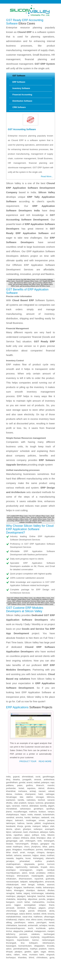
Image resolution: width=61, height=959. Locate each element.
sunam (40, 913)
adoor (9, 884)
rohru (32, 931)
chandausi (34, 767)
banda (29, 759)
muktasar (41, 910)
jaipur (27, 770)
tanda (9, 770)
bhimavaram (23, 811)
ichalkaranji (11, 855)
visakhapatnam (13, 799)
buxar (28, 794)
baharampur (48, 823)
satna (8, 890)
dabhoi (29, 732)
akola (51, 846)
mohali (9, 907)
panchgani (41, 858)
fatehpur (36, 753)
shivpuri (10, 896)
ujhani (17, 764)
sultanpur (38, 764)
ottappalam (39, 881)
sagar (43, 887)
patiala (29, 904)
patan (19, 721)
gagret (29, 939)
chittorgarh (30, 776)
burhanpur (11, 893)
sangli (22, 846)
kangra (17, 925)
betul (22, 901)
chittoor (50, 808)
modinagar (31, 756)
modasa (18, 729)
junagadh (27, 715)
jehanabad (25, 796)
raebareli (45, 753)
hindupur (10, 811)
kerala (51, 861)
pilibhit (38, 759)
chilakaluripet (12, 820)
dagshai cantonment (38, 945)
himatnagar (11, 732)
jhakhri (20, 936)
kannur (35, 875)
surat (37, 712)
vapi (52, 718)
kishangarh (49, 776)
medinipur (10, 831)
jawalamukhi (20, 934)
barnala (50, 910)
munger (30, 788)
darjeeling (21, 834)
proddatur (40, 808)
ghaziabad (49, 738)
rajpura (9, 913)
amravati (10, 843)
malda (38, 823)
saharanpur (25, 744)
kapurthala (30, 913)
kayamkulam (23, 875)
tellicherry (10, 869)
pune (8, 840)
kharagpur (19, 826)
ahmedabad (27, 712)
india (8, 712)
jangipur (50, 834)
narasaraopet (12, 817)
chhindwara (41, 893)
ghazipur (27, 764)
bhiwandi (42, 846)
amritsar (10, 904)
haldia (19, 829)
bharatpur (41, 773)
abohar (51, 907)
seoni (51, 945)
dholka (9, 738)
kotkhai (9, 954)
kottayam (33, 878)
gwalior (28, 887)
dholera (50, 724)
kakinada (34, 802)
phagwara (30, 910)
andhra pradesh (44, 796)
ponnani (23, 869)
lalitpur (45, 761)
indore (51, 884)
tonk (40, 776)
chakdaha (10, 834)
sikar (49, 773)
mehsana (22, 726)
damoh (39, 896)
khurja (20, 761)
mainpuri (36, 761)
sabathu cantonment (17, 942)
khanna (21, 910)
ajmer (8, 773)
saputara (31, 724)
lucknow (39, 738)
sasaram (27, 791)
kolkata (40, 820)
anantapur (11, 805)
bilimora (50, 732)
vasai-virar (27, 852)
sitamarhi (50, 794)
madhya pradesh (38, 884)
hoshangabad (47, 899)
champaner (30, 729)
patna (51, 782)
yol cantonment (37, 922)
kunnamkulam (25, 881)
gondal (22, 718)
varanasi (16, 741)
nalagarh (50, 922)
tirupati (44, 802)
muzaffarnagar (20, 747)
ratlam (17, 890)
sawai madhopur (14, 782)
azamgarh (49, 764)
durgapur (18, 823)
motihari (50, 791)
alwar (32, 773)
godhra (29, 721)
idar (21, 732)
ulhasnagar (49, 852)
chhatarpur (29, 896)
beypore (10, 875)
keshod (41, 735)
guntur (41, 799)
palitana (10, 721)
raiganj (26, 829)
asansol (50, 820)
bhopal (9, 887)
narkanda (18, 954)
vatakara (35, 869)
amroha (19, 753)
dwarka (16, 715)
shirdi (43, 849)
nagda (34, 901)
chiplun (21, 855)
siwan (42, 791)
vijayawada (29, 799)
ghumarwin (11, 931)
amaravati (49, 817)
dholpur (34, 779)
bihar (44, 782)
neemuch (22, 899)
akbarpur (44, 767)
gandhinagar (48, 712)
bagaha (19, 794)
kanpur (31, 738)
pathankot (30, 907)
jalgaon (42, 843)
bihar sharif (12, 788)
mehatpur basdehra (44, 925)
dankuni (41, 826)
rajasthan (18, 770)
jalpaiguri (21, 831)
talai (8, 948)
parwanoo (22, 928)
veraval (37, 715)
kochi (30, 864)
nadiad (37, 718)
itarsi (8, 901)
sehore (15, 901)
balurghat (31, 831)
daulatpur (50, 939)
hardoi (27, 753)
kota (43, 770)
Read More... (47, 176)
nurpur (9, 925)
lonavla (51, 849)
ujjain (36, 887)
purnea (39, 785)
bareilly (43, 741)
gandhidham (12, 718)
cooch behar (23, 837)
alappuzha (18, 866)
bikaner (50, 770)
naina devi (48, 951)
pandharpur (19, 858)
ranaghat (10, 829)
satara (31, 858)
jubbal (22, 951)
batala (19, 907)
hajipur (35, 791)
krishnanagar (37, 829)
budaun (42, 747)
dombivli (21, 843)
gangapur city (47, 779)
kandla (21, 735)
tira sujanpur (47, 928)
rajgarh (19, 945)
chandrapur (49, 855)
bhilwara (25, 773)
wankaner (10, 735)
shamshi (10, 928)
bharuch (40, 721)
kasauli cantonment (15, 939)
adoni (24, 808)
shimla (18, 916)
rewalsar (43, 948)
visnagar (40, 732)
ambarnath (33, 861)
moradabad (11, 744)
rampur (51, 747)
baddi (44, 916)
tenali (31, 808)
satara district (25, 849)
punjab (42, 901)
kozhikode (41, 864)
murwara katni (36, 890)
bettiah (9, 791)
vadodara (31, 735)
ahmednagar (12, 849)
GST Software (19, 76)
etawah (37, 750)
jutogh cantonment (20, 948)
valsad (51, 726)
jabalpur (18, 887)
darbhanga (49, 785)
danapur (50, 788)
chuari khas (38, 939)
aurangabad (29, 840)
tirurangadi (11, 878)
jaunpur (50, 756)
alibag (9, 858)
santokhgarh (28, 925)
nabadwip (49, 829)
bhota (30, 951)
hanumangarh (21, 779)
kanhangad (49, 869)
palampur (10, 945)
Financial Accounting (22, 95)
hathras (20, 759)
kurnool (50, 799)
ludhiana (50, 901)
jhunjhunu (36, 782)
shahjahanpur (12, 750)
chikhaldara (11, 861)
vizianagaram (26, 805)
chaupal (34, 948)
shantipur (30, 826)
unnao (42, 756)
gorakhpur (38, 744)
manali (34, 928)
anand (29, 718)
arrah (22, 788)
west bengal (27, 820)
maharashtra (38, 837)
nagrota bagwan (46, 931)
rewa (24, 890)
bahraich (19, 756)
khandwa (22, 893)
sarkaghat (10, 936)
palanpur (45, 718)
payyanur (24, 872)
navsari (42, 726)
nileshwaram (48, 878)
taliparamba (11, 872)
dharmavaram (25, 814)
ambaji (33, 726)
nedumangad (48, 875)
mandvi (50, 721)
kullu (8, 922)
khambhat (10, 726)
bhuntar (35, 936)
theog (51, 936)
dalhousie (23, 931)
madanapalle (37, 811)
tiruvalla (50, 881)
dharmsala (34, 916)
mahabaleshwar (13, 852)
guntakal (50, 811)
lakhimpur (10, 759)
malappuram (40, 866)
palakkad (28, 866)
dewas (51, 887)
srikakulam (11, 814)
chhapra (40, 788)
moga (41, 907)
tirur (22, 878)
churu (27, 782)
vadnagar (50, 729)
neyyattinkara (48, 872)
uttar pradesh (20, 738)
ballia (51, 767)
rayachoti (38, 814)
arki (25, 945)
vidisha (19, 896)
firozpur (18, 913)
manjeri (50, 866)
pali (21, 776)
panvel (31, 846)
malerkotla (11, 910)
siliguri (9, 823)
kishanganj (38, 794)
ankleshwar (49, 715)
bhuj (8, 715)
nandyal (50, 805)
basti (25, 767)
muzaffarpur (28, 785)
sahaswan (17, 767)
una (52, 919)
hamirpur (16, 922)
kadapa (9, 802)
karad (51, 858)
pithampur (34, 899)
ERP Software (19, 82)
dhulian (50, 826)
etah (52, 761)
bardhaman (28, 823)
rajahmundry (21, 802)
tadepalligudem (36, 817)
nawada (10, 794)
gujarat (16, 712)
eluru (52, 802)
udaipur (16, 773)
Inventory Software (21, 88)
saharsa (17, 791)
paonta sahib (20, 919)
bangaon (10, 837)
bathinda (38, 904)
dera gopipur (48, 934)
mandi (9, 919)
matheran (38, 852)
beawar (9, 779)
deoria (9, 764)
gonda (28, 761)
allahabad (33, 741)
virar (28, 855)
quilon (51, 864)
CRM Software (19, 107)
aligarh (51, 741)
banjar (38, 951)
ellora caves (36, 855)
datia (28, 901)
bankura (50, 831)
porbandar (11, 724)
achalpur (43, 861)
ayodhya (50, 744)
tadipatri (24, 817)
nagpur (17, 840)
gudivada (50, 814)
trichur (9, 866)
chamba (45, 919)
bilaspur (25, 922)
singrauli (50, 890)
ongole (39, 805)
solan (25, 916)
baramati (22, 861)
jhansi (9, 747)
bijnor (8, 767)
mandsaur (49, 896)
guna (52, 893)
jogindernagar (34, 934)
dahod (41, 724)
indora (27, 936)
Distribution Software (22, 101)
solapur (42, 840)
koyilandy (35, 872)
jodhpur (35, 770)
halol (40, 729)
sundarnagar (34, 919)
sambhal (10, 753)
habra (9, 826)
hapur (23, 750)
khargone (10, 899)
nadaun (44, 936)
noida (30, 750)
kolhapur (32, 843)
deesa (9, 729)
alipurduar (32, 834)
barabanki (10, 761)
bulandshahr (48, 750)
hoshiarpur (49, 904)
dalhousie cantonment (42, 942)
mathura (33, 747)
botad (21, 724)
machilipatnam (13, 808)
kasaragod (11, 881)
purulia (42, 834)
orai (52, 753)
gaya (8, 785)
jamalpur (10, 796)
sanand (50, 735)
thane (51, 840)
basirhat (41, 831)
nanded (36, 849)
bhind (31, 893)
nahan (51, 916)
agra (8, 741)
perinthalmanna (20, 884)
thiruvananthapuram (15, 864)
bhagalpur (17, 785)
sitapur (9, 756)
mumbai (50, 837)
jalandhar (20, 904)
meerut (24, 741)
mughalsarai (48, 759)
